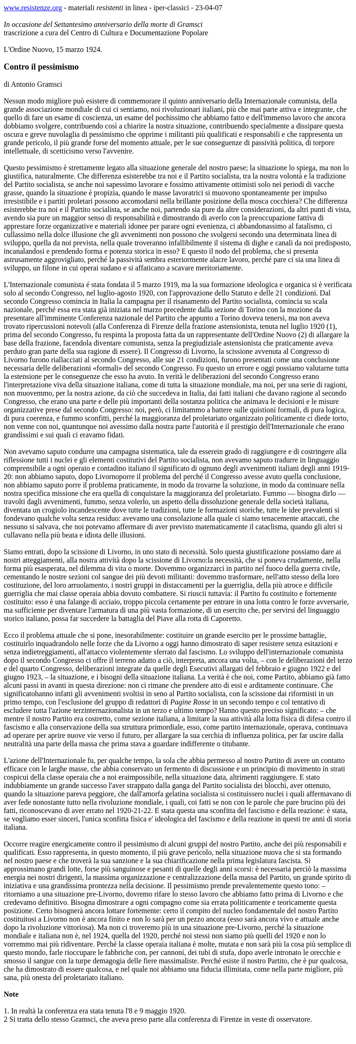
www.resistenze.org (33, 8)
